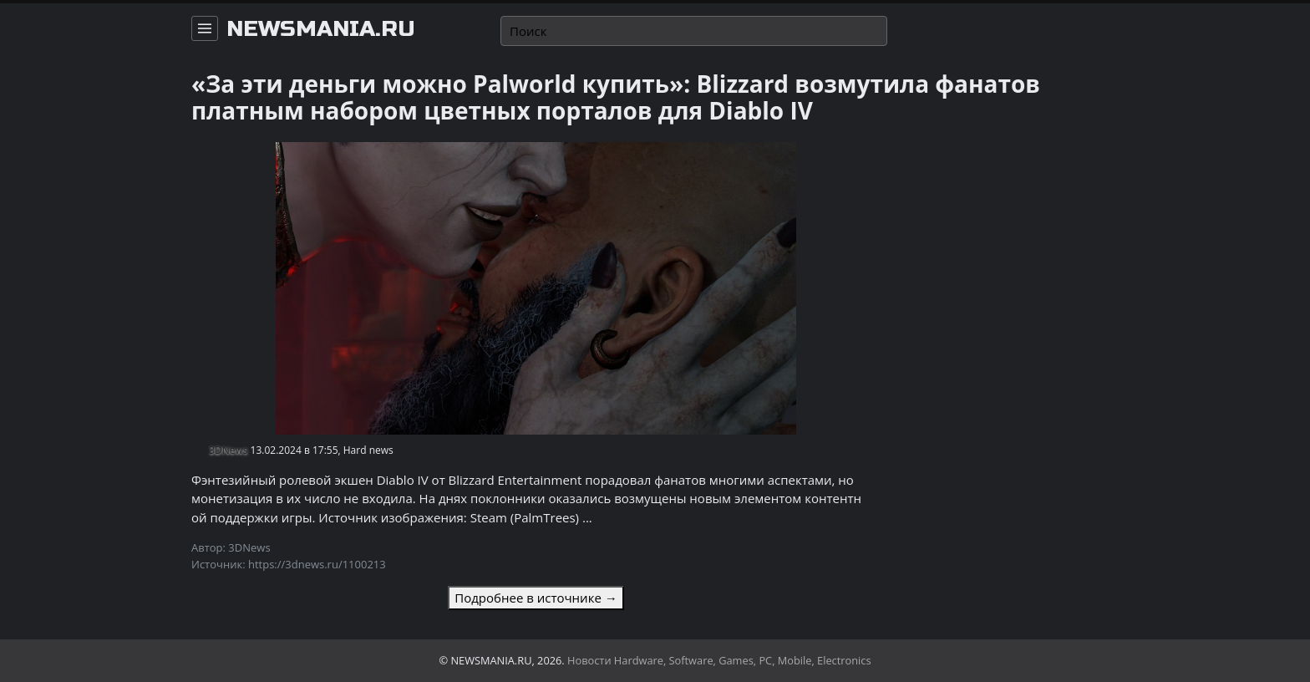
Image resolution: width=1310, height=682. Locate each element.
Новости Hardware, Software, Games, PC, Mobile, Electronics (719, 660)
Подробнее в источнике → (535, 597)
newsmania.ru (320, 29)
